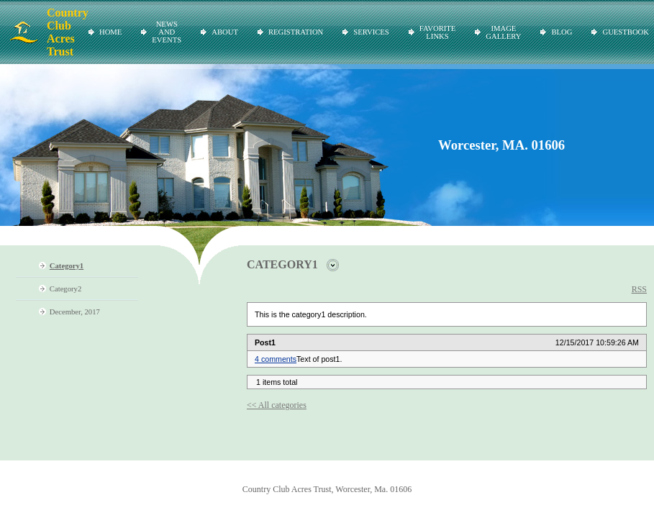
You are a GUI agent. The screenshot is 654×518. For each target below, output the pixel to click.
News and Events (166, 32)
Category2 (65, 289)
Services (371, 32)
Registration (295, 32)
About (225, 32)
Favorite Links (437, 32)
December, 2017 (75, 312)
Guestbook (625, 32)
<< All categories (276, 405)
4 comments (275, 359)
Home (110, 32)
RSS (639, 289)
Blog (561, 32)
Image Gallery (503, 32)
